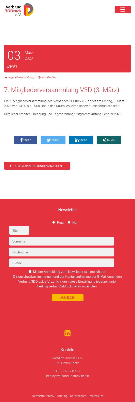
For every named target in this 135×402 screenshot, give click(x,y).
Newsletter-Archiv (43, 396)
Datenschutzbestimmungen (32, 276)
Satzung (62, 396)
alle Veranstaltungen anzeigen (38, 166)
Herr (75, 222)
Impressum (96, 396)
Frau (60, 222)
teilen (25, 140)
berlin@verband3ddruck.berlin (67, 376)
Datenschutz (78, 396)
